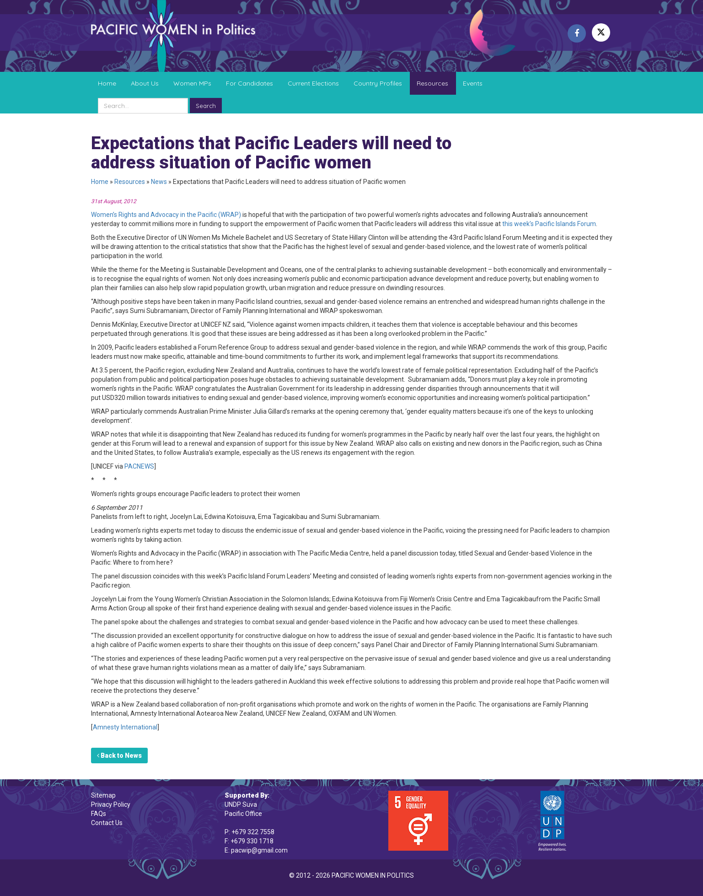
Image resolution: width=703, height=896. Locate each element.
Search (206, 105)
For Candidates (249, 83)
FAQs (98, 813)
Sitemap (103, 795)
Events (473, 83)
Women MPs (192, 83)
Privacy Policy (110, 804)
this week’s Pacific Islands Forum (548, 223)
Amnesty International (125, 727)
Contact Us (107, 822)
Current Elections (313, 83)
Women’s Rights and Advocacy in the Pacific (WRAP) (166, 214)
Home (107, 83)
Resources (432, 83)
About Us (145, 83)
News (159, 181)
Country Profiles (378, 83)
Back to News (119, 755)
